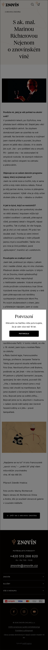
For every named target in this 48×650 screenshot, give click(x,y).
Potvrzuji (24, 334)
